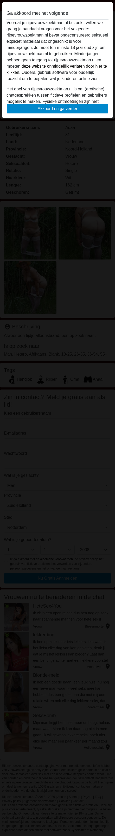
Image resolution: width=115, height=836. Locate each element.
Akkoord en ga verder (58, 108)
